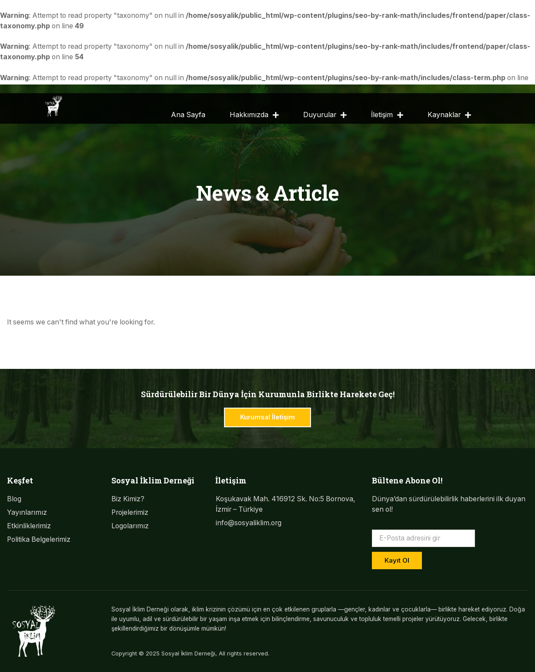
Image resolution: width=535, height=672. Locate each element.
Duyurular (325, 115)
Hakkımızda (254, 115)
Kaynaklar (449, 115)
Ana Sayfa (188, 115)
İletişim (387, 115)
